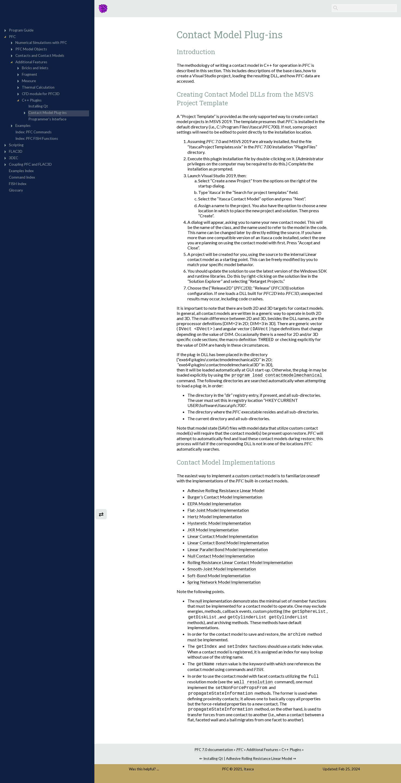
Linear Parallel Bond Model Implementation (227, 550)
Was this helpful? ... (144, 772)
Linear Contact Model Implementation (222, 537)
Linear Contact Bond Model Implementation (228, 543)
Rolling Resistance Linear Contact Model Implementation (240, 563)
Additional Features (262, 753)
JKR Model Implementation (212, 530)
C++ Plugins (291, 753)
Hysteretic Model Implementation (219, 523)
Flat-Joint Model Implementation (218, 510)
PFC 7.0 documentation (213, 753)
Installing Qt (213, 762)
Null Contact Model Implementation (221, 556)
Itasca (249, 772)
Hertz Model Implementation (214, 517)
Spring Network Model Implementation (224, 582)
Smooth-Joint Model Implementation (221, 569)
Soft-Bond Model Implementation (218, 576)
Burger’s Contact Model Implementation (224, 497)
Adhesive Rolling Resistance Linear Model (225, 491)
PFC (225, 772)
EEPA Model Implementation (214, 504)
